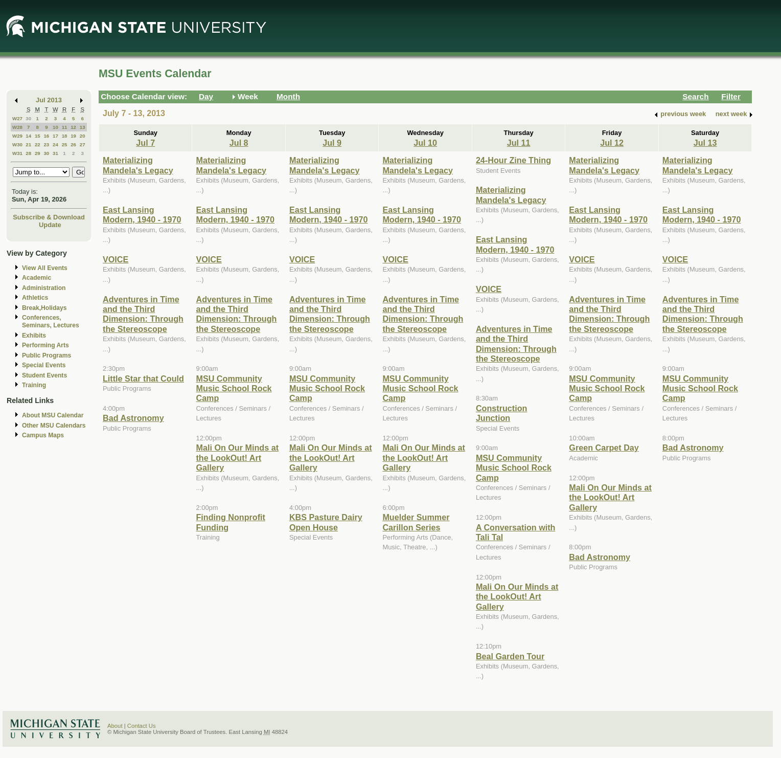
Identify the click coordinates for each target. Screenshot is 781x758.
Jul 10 (425, 142)
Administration (43, 288)
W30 (17, 144)
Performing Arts (45, 345)
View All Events (44, 268)
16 (46, 136)
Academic (36, 277)
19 (73, 136)
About (115, 726)
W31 (17, 153)
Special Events (43, 365)
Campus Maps (43, 435)
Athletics (35, 297)
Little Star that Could (143, 378)
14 (28, 136)
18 (64, 136)
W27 (17, 118)
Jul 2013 (49, 100)
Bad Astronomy (133, 417)
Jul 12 (612, 142)
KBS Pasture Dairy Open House (325, 521)
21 (28, 144)
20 (82, 136)
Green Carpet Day (603, 447)
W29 (17, 136)
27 (82, 144)
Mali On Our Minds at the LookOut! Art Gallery (237, 457)
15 (37, 136)
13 (82, 127)
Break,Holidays (44, 307)
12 (73, 127)
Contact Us (141, 726)
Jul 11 (519, 142)
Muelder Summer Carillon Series (415, 521)
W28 (17, 127)
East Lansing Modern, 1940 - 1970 (142, 214)
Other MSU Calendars (54, 425)
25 (64, 144)
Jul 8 (238, 142)
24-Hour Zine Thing (513, 160)
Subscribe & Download (49, 217)
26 (73, 144)
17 (55, 136)
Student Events (44, 375)
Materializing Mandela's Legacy (138, 164)
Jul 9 (332, 142)
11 (64, 127)
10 (55, 127)
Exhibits (34, 335)
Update (50, 225)
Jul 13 (705, 142)
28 (28, 153)
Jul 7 (145, 142)
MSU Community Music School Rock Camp (233, 388)
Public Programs (46, 355)
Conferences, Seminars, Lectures (50, 321)
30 (28, 118)
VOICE (115, 259)
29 (37, 153)
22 (37, 144)
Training (34, 385)
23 (46, 144)
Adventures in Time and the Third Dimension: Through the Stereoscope (143, 314)
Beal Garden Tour (510, 656)
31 (55, 153)
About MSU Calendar (52, 415)
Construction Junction (501, 413)
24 (55, 144)
